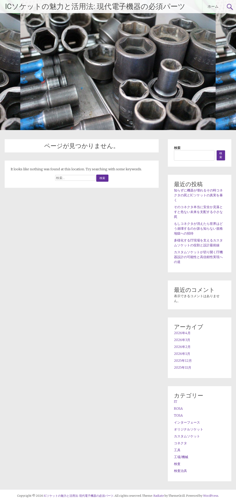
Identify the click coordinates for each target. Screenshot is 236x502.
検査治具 (180, 471)
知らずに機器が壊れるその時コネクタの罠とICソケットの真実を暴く (198, 195)
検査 (177, 464)
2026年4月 (182, 333)
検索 (177, 148)
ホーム (213, 6)
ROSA (178, 408)
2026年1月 (182, 354)
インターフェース (187, 422)
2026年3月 (182, 340)
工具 (177, 450)
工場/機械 (181, 457)
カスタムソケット (187, 436)
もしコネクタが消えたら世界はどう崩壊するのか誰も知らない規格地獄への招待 (198, 228)
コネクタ (180, 443)
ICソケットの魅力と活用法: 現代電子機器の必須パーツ (95, 6)
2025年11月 (182, 367)
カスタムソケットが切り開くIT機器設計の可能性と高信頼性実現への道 (198, 257)
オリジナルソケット (188, 429)
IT (175, 402)
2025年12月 (183, 361)
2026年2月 (182, 347)
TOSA (178, 415)
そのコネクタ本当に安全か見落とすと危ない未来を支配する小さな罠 (198, 212)
